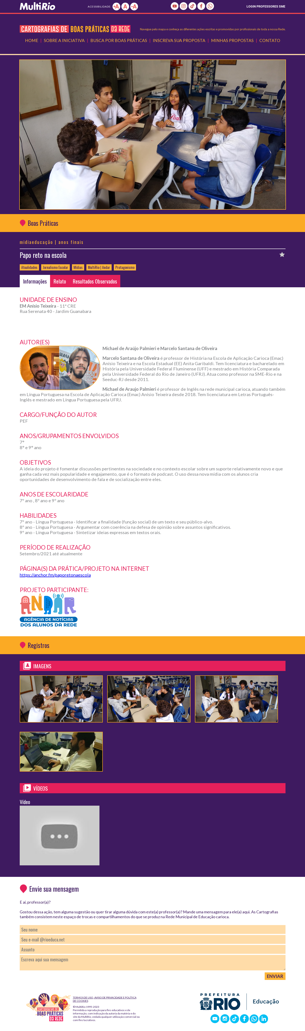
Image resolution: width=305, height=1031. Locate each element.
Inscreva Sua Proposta (179, 40)
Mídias (78, 267)
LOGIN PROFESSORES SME (266, 6)
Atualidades (29, 267)
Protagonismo (124, 267)
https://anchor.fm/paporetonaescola (55, 574)
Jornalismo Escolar (55, 267)
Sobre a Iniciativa (64, 40)
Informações (35, 281)
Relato (59, 281)
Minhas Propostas (232, 40)
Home (31, 40)
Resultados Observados (95, 281)
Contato (269, 40)
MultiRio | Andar (99, 267)
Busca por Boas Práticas (118, 40)
